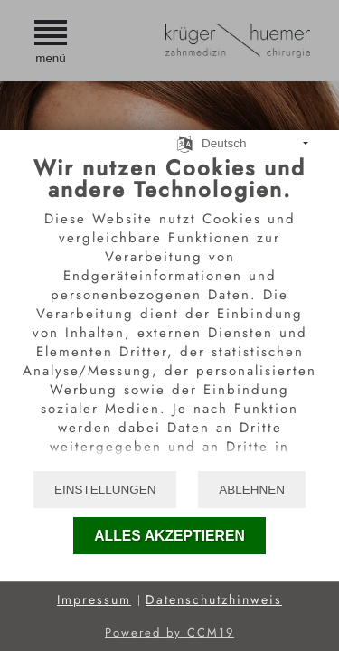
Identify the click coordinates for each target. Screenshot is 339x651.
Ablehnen (252, 489)
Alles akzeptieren (169, 535)
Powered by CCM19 (169, 632)
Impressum (94, 600)
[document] (169, 312)
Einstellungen (105, 489)
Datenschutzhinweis (214, 600)
